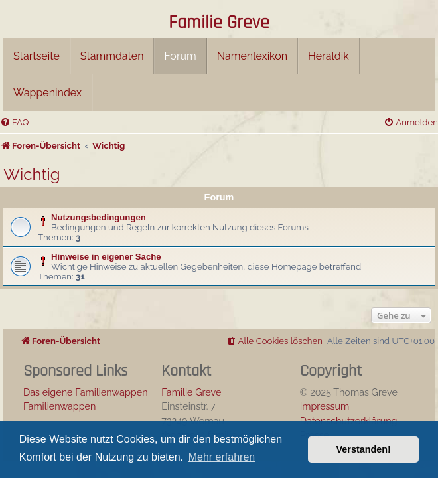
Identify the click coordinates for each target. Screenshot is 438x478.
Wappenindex (47, 92)
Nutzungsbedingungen (98, 217)
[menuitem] (14, 122)
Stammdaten (112, 56)
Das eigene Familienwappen (85, 392)
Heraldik (328, 56)
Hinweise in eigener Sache (106, 257)
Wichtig (31, 174)
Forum (180, 56)
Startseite (36, 56)
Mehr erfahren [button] (222, 457)
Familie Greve (219, 23)
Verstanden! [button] (363, 449)
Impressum (325, 406)
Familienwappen (59, 406)
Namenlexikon (252, 56)
